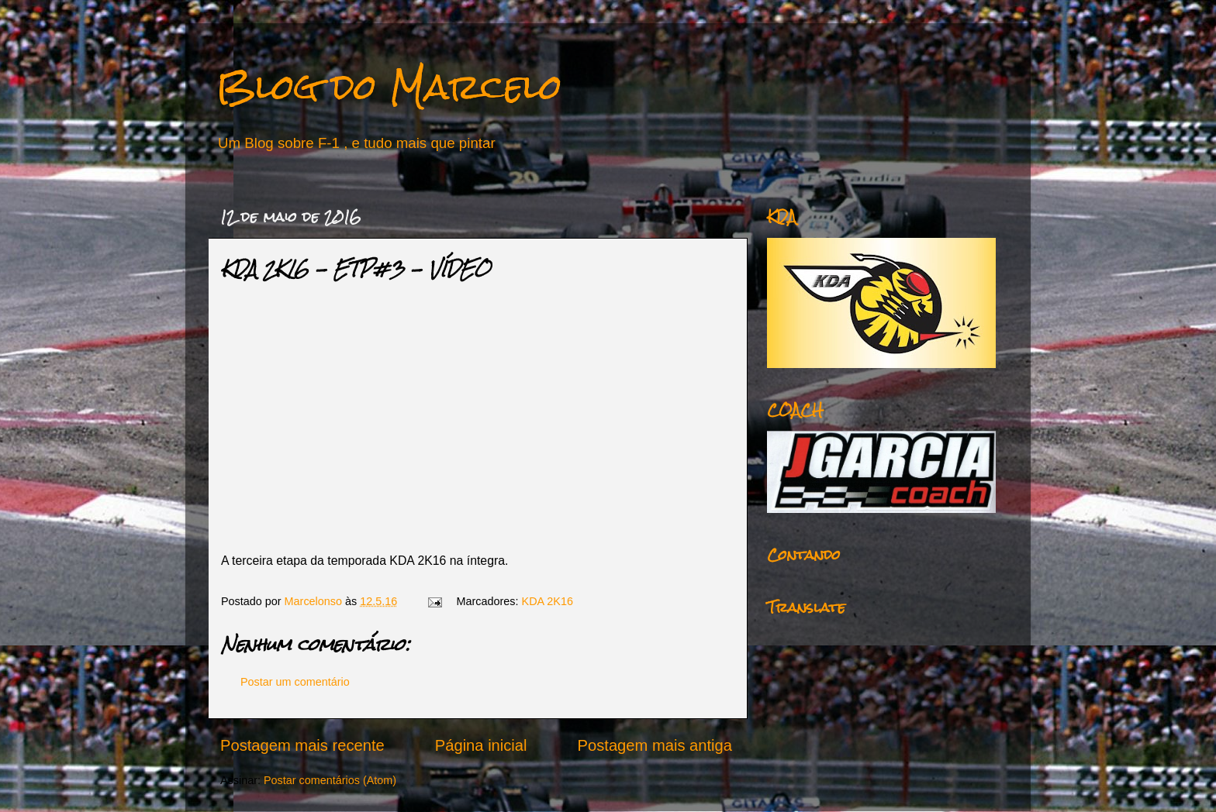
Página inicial (481, 745)
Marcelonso (315, 601)
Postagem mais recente (302, 745)
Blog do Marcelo (389, 86)
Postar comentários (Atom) (330, 780)
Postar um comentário (295, 682)
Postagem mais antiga (655, 745)
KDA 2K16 (547, 601)
